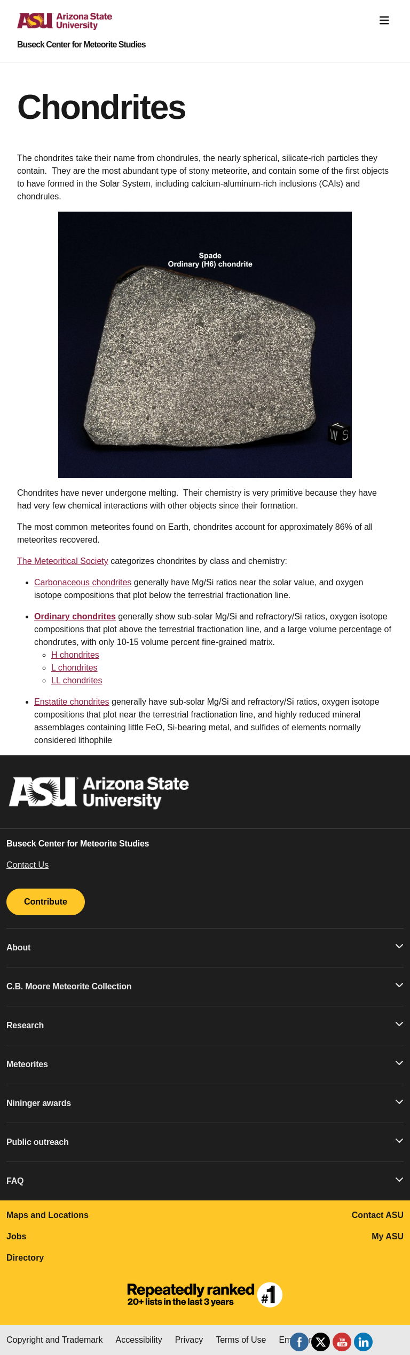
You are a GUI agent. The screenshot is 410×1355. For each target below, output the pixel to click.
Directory (25, 1257)
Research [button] (205, 1024)
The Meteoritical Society (62, 561)
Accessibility (139, 1339)
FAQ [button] (205, 1180)
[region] (205, 345)
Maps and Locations (47, 1215)
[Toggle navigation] (384, 20)
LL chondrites (76, 680)
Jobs (16, 1236)
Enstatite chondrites (71, 701)
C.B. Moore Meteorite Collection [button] (205, 985)
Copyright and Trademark (54, 1339)
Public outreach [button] (205, 1141)
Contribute (45, 901)
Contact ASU (378, 1215)
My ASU (388, 1236)
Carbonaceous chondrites (82, 582)
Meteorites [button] (205, 1063)
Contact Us (27, 864)
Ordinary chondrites (75, 616)
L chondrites (74, 667)
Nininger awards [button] (205, 1102)
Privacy (189, 1339)
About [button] (205, 946)
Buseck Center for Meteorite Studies (81, 45)
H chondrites (75, 654)
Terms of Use (241, 1339)
